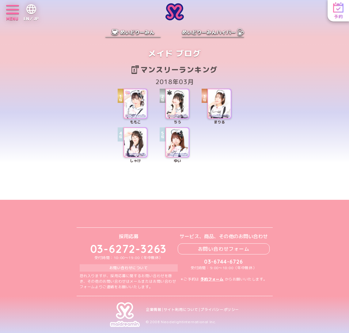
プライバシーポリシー (219, 310)
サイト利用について (181, 310)
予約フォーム (212, 279)
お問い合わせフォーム (223, 249)
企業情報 (153, 310)
